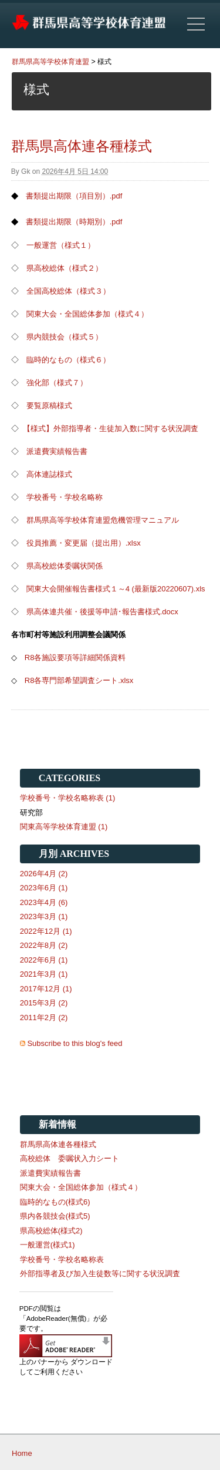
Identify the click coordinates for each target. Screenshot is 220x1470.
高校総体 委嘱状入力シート (69, 1158)
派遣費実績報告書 (56, 451)
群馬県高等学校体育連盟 (50, 62)
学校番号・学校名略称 (64, 497)
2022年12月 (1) (46, 931)
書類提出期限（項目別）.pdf (74, 195)
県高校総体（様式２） (64, 268)
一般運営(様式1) (47, 1244)
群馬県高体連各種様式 (81, 146)
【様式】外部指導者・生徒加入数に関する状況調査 (110, 428)
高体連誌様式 (49, 474)
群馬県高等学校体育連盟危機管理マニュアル (102, 520)
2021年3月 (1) (44, 974)
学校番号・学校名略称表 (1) (68, 797)
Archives (84, 854)
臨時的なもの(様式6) (55, 1201)
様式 (104, 62)
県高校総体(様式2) (51, 1230)
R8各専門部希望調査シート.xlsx (79, 680)
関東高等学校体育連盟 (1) (64, 826)
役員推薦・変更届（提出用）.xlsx (83, 543)
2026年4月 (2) (44, 873)
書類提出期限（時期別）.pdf (74, 221)
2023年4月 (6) (44, 902)
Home (22, 1453)
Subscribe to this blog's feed (74, 1043)
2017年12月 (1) (46, 988)
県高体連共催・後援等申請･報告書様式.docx (102, 611)
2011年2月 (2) (44, 1017)
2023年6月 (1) (44, 887)
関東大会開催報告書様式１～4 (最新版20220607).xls (115, 588)
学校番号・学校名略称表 (62, 1259)
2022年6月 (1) (44, 960)
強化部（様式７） (56, 382)
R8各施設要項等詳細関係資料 (75, 657)
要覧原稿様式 (49, 405)
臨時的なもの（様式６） (68, 359)
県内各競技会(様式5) (55, 1216)
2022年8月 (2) (44, 945)
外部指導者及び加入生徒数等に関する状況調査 (107, 1273)
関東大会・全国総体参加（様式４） (87, 314)
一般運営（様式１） (60, 245)
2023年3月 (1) (44, 916)
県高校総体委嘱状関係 (64, 565)
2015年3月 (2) (44, 1002)
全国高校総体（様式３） (68, 291)
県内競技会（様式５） (64, 336)
